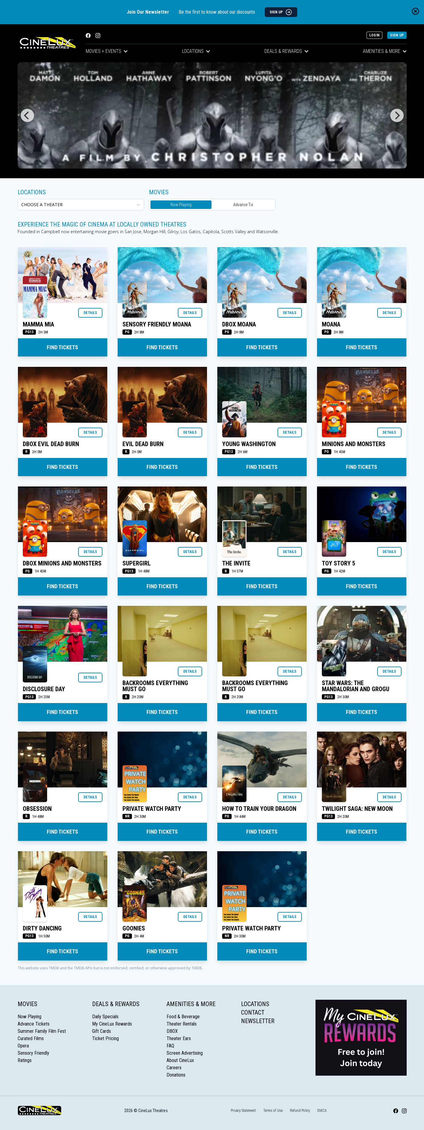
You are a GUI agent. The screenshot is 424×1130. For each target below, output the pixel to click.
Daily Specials (105, 1016)
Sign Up (397, 35)
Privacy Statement (243, 1110)
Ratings (25, 1060)
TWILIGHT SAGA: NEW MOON (357, 808)
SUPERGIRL (136, 563)
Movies (27, 1004)
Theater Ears (179, 1038)
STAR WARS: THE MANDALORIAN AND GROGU (355, 686)
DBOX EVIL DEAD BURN (51, 444)
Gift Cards (101, 1031)
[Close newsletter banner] (415, 11)
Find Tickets (62, 347)
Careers (174, 1067)
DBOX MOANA (239, 324)
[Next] (397, 115)
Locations (196, 51)
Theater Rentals (182, 1024)
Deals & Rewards (286, 51)
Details (90, 313)
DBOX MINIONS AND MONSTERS (62, 563)
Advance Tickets (34, 1024)
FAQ (170, 1046)
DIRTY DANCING (42, 928)
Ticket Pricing (105, 1038)
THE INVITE (236, 563)
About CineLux (180, 1060)
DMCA (322, 1110)
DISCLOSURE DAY (44, 689)
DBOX (172, 1031)
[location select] (81, 204)
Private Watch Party (151, 808)
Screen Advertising (185, 1053)
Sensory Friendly (33, 1053)
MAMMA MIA (38, 324)
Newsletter (257, 1021)
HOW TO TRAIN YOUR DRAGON (259, 808)
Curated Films (31, 1038)
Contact (252, 1012)
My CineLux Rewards (112, 1024)
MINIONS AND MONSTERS (353, 444)
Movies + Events (107, 51)
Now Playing (181, 204)
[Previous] (27, 115)
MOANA (331, 324)
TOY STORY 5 (338, 563)
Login (374, 35)
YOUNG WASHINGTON (249, 444)
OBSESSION (37, 808)
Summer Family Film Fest (42, 1031)
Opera (23, 1046)
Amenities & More (385, 51)
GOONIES (133, 928)
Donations (176, 1075)
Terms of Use (273, 1110)
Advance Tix (243, 204)
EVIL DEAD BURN (143, 444)
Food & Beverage (183, 1016)
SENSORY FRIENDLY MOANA (156, 324)
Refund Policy (300, 1110)
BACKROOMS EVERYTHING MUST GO (155, 686)
